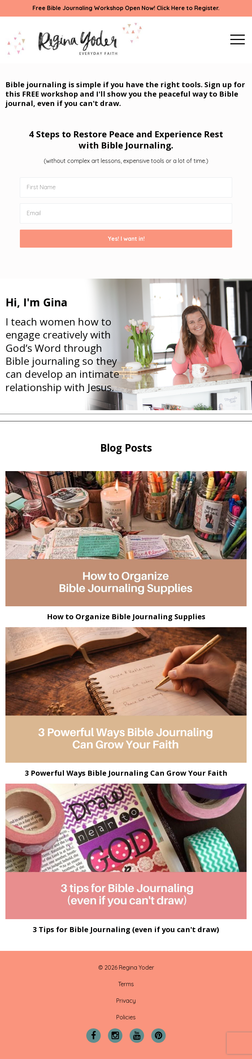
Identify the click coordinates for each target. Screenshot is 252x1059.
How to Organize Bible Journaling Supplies (126, 616)
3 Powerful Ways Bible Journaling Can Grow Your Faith (126, 773)
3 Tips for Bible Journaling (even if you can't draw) (126, 929)
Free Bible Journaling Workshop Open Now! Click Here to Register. (126, 8)
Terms (126, 984)
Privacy (126, 1000)
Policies (126, 1017)
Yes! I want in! (126, 238)
